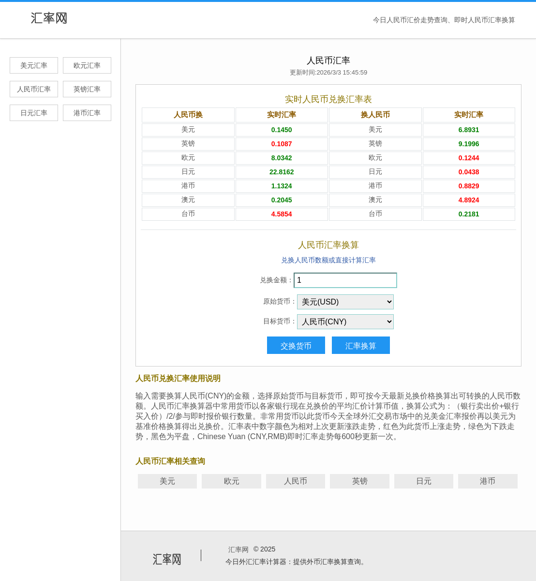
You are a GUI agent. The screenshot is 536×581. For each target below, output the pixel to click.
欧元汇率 (87, 65)
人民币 (295, 481)
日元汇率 (33, 113)
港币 (487, 481)
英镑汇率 (87, 89)
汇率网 (238, 549)
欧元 (231, 481)
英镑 (360, 481)
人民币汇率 (34, 89)
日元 (424, 481)
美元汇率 (33, 65)
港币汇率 (87, 113)
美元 (167, 481)
